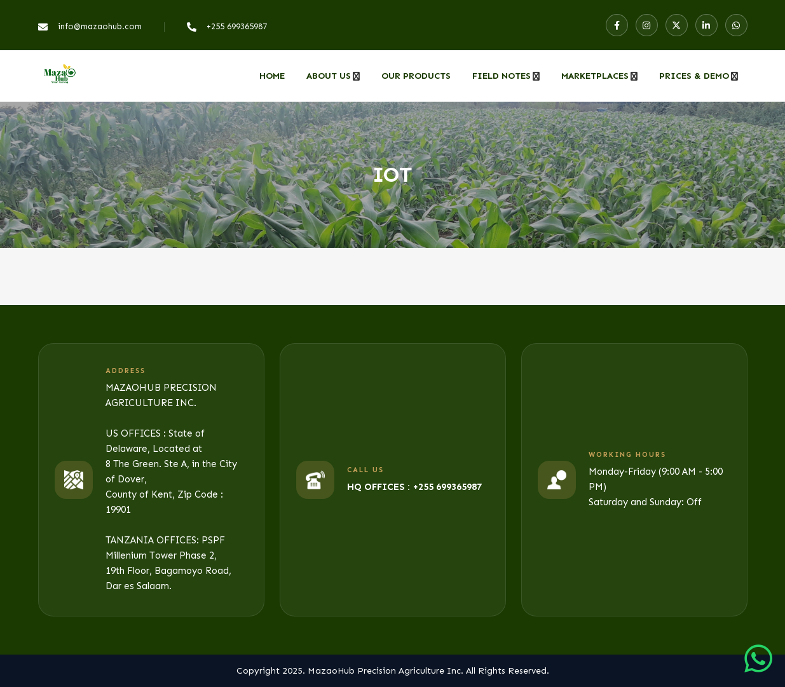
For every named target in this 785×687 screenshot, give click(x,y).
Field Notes (501, 76)
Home (272, 76)
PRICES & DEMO (694, 76)
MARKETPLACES (595, 76)
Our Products (416, 76)
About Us (328, 76)
